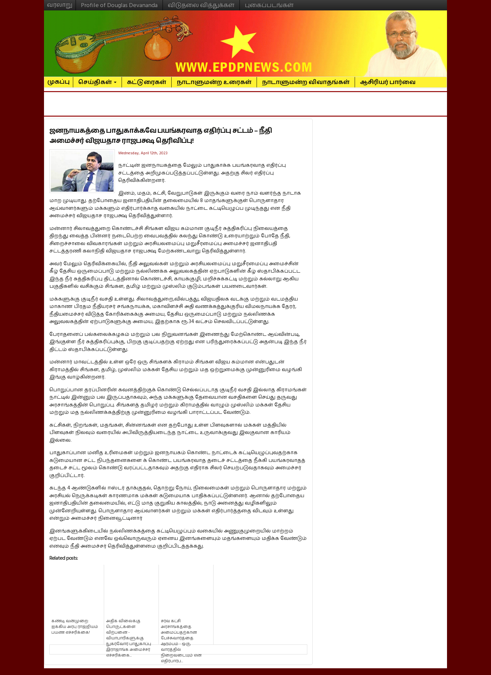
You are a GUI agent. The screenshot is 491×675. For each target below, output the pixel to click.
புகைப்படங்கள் (269, 5)
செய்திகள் (97, 82)
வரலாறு (60, 2)
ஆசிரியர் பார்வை (388, 82)
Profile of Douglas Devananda (119, 5)
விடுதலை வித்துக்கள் (201, 5)
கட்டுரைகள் (146, 82)
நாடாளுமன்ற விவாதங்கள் (306, 82)
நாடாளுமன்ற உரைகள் (214, 82)
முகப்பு (58, 79)
